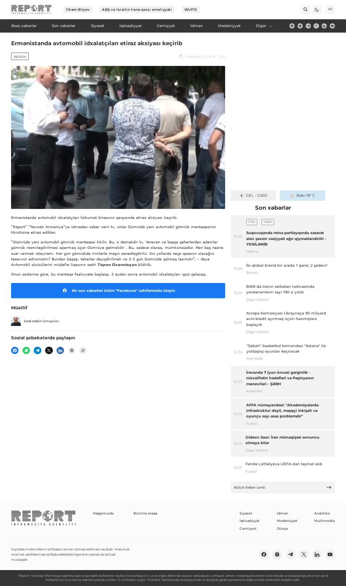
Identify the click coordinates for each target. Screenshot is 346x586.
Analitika (322, 513)
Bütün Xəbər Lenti (283, 487)
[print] (71, 350)
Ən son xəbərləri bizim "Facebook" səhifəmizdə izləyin (118, 290)
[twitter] (316, 26)
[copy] (82, 350)
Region (20, 57)
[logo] (31, 9)
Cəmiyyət (248, 528)
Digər (264, 25)
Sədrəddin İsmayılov (35, 321)
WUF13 (190, 9)
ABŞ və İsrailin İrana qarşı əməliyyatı (137, 9)
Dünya (282, 528)
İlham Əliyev (78, 9)
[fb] (292, 26)
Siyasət (246, 513)
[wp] (26, 350)
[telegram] (308, 26)
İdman (282, 513)
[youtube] (332, 26)
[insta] (300, 26)
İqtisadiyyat (250, 521)
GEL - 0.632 (253, 195)
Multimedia (324, 521)
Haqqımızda (103, 513)
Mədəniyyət (287, 521)
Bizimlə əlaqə (145, 513)
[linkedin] (324, 26)
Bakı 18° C (302, 195)
